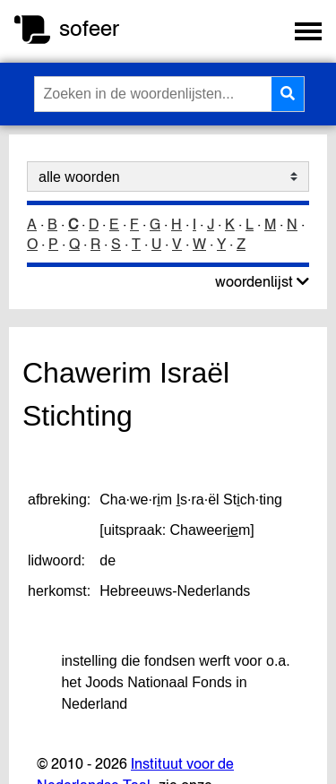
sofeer (89, 28)
